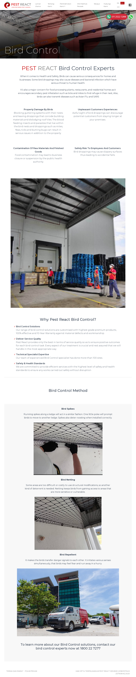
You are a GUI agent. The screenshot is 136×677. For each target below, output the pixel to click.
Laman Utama (38, 5)
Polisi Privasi (31, 671)
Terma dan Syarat (14, 671)
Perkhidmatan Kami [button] (65, 5)
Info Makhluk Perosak (82, 5)
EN (118, 3)
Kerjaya (97, 4)
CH (118, 7)
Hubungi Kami (107, 5)
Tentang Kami (51, 5)
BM (122, 3)
